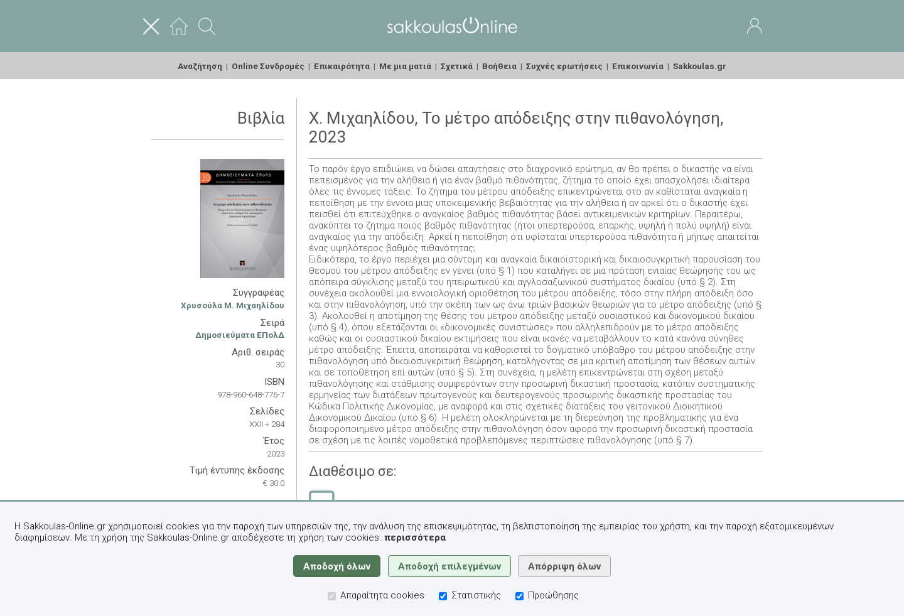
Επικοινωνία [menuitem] (638, 66)
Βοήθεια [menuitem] (499, 66)
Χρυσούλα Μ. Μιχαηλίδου (232, 305)
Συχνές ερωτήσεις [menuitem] (564, 66)
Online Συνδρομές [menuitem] (268, 66)
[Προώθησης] (519, 596)
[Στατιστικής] (443, 596)
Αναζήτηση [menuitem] (200, 66)
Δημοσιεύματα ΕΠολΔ (239, 335)
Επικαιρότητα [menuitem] (342, 66)
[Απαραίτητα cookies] (332, 596)
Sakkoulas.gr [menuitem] (699, 66)
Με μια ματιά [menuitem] (405, 66)
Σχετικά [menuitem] (457, 66)
